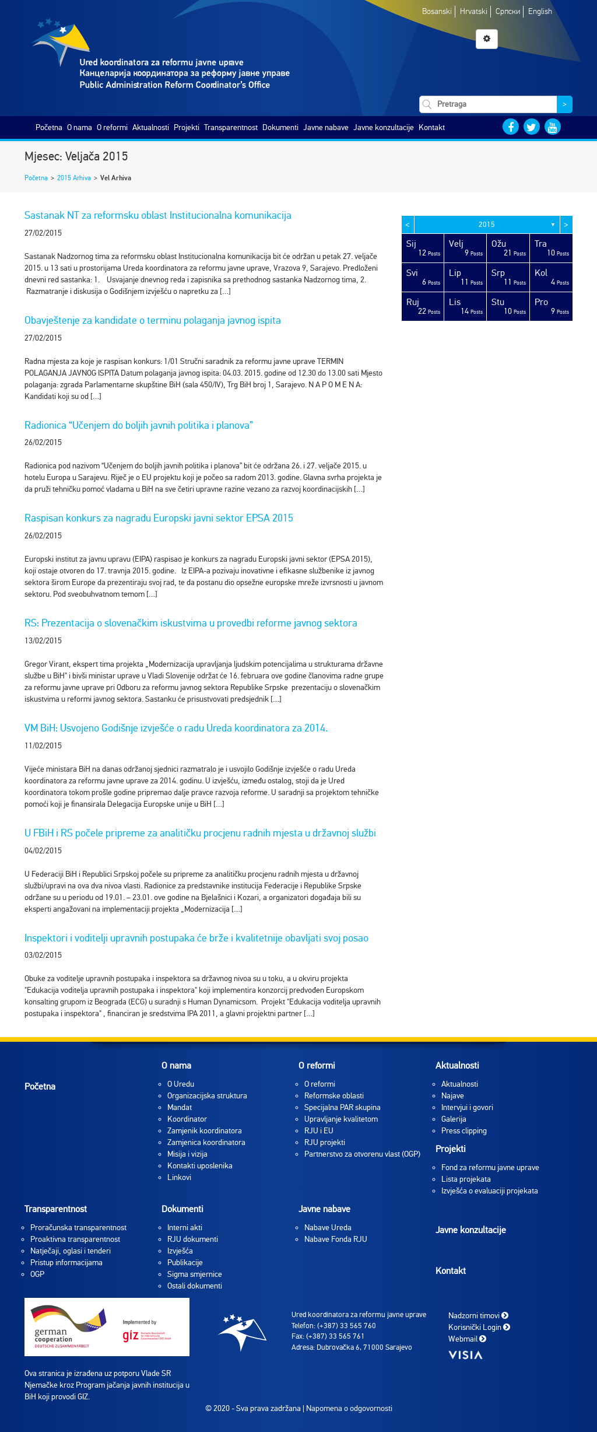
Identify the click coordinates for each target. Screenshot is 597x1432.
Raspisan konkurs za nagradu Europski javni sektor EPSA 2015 (158, 518)
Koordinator (187, 1119)
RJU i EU (318, 1131)
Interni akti (184, 1228)
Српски (508, 11)
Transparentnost (231, 127)
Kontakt (432, 127)
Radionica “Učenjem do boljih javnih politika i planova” (138, 425)
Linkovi (179, 1177)
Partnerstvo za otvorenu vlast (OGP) (362, 1154)
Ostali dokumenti (194, 1286)
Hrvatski (473, 11)
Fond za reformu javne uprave (490, 1167)
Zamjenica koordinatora (206, 1142)
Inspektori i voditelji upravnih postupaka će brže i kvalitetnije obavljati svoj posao (196, 938)
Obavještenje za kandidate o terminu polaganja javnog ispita (152, 320)
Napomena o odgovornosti (349, 1408)
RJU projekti (324, 1142)
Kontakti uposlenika (200, 1166)
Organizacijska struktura (207, 1096)
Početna (49, 127)
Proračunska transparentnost (78, 1228)
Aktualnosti (150, 127)
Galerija (453, 1119)
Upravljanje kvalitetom (341, 1119)
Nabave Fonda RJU (335, 1239)
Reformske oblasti (334, 1096)
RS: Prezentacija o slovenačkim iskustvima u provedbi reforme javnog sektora (190, 623)
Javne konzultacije (383, 127)
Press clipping (464, 1131)
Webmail (467, 1339)
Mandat (179, 1107)
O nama (79, 127)
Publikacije (185, 1263)
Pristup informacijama (66, 1263)
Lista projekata (466, 1179)
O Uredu (180, 1084)
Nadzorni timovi (478, 1316)
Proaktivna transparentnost (75, 1239)
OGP (37, 1274)
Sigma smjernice (194, 1274)
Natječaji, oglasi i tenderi (70, 1251)
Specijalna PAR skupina (342, 1107)
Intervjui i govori (467, 1107)
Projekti (186, 127)
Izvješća (180, 1251)
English (540, 11)
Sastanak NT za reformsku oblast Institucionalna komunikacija (158, 215)
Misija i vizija (187, 1154)
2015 (487, 224)
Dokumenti (280, 127)
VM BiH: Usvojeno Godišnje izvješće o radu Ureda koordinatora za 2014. (176, 728)
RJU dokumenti (192, 1239)
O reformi (112, 127)
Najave (452, 1096)
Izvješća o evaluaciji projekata (489, 1191)
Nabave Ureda (328, 1228)
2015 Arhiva (74, 178)
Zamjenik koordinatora (204, 1131)
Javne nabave (326, 127)
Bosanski (437, 11)
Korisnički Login (479, 1327)
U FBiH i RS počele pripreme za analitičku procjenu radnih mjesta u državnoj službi (200, 833)
